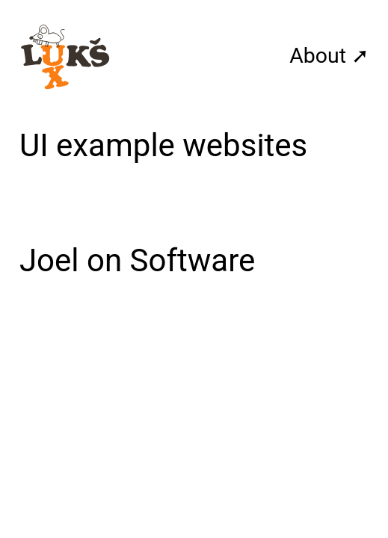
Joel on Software (137, 260)
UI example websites (163, 145)
